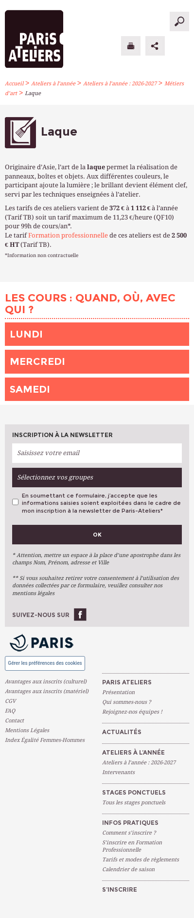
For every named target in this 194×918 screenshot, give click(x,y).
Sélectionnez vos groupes (55, 477)
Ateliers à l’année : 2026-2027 (120, 83)
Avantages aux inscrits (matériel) (46, 691)
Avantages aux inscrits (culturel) (46, 682)
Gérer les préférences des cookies (45, 663)
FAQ (10, 711)
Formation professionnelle (68, 235)
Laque (33, 93)
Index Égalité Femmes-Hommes (45, 740)
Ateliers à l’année (53, 83)
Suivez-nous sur (41, 615)
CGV (10, 701)
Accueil (14, 83)
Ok (97, 534)
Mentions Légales (27, 730)
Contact (14, 721)
